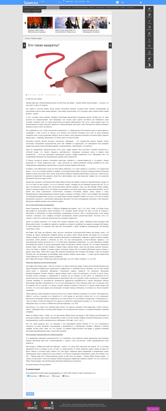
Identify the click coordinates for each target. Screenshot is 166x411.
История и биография (80, 7)
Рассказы (130, 7)
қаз (40, 1)
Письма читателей (112, 7)
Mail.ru (67, 376)
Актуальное (41, 7)
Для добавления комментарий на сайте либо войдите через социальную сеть (60, 373)
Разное (123, 7)
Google (57, 376)
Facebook (33, 376)
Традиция (27, 11)
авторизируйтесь (55, 373)
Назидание (100, 7)
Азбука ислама (29, 7)
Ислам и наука (53, 7)
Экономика (36, 11)
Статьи (27, 38)
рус (43, 1)
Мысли (91, 7)
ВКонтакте (46, 376)
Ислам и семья (65, 7)
